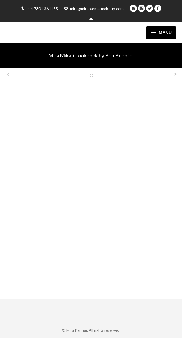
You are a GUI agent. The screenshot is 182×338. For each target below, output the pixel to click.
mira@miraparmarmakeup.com (97, 8)
